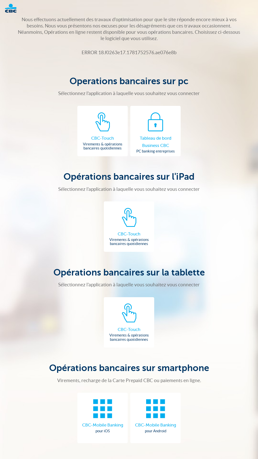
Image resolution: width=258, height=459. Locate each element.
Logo (13, 8)
